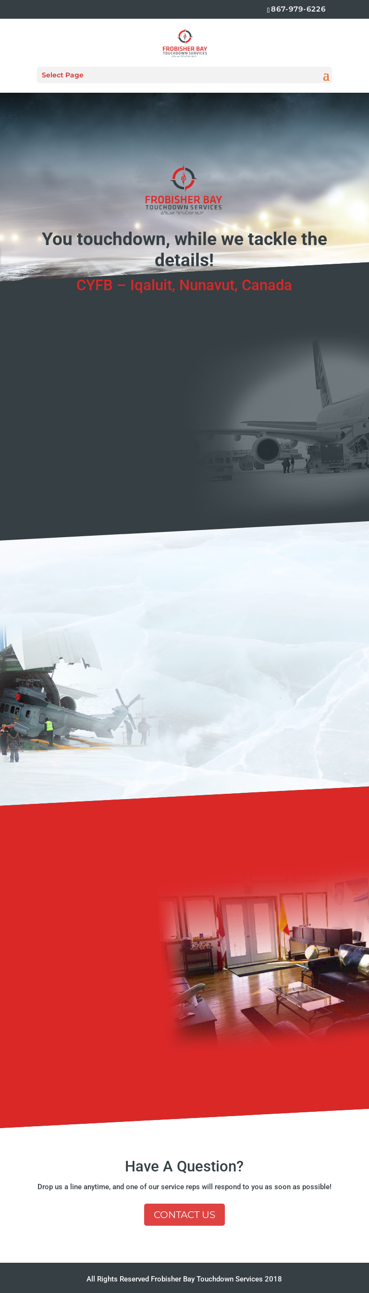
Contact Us (184, 1214)
